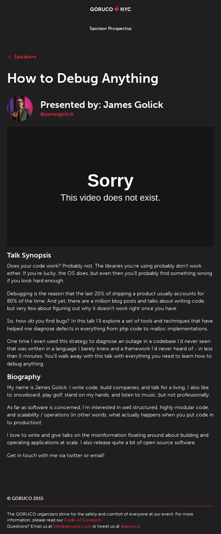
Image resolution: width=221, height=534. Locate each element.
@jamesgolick (57, 113)
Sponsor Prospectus (110, 28)
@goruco (130, 526)
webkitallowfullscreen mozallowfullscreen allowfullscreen (110, 186)
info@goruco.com (72, 526)
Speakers (21, 56)
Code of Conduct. (83, 520)
